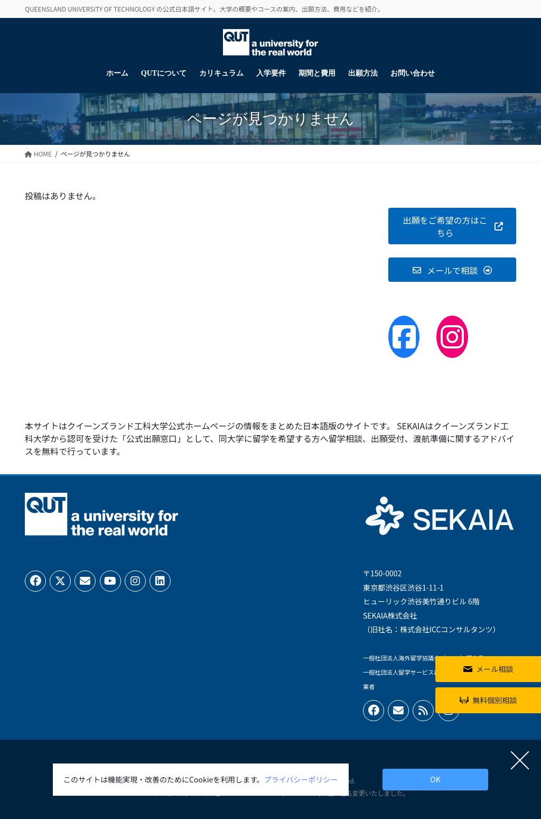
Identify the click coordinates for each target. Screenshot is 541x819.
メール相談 (494, 669)
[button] (452, 226)
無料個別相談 (494, 700)
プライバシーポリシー (301, 779)
